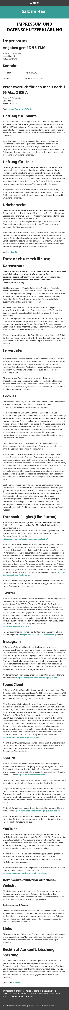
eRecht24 (13, 252)
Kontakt (7, 996)
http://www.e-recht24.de (20, 109)
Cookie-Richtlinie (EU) (22, 996)
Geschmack (18, 994)
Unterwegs (19, 991)
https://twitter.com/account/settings (39, 634)
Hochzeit (7, 994)
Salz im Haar (34, 11)
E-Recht (16, 982)
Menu (36, 3)
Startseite (8, 991)
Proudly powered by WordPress (14, 1006)
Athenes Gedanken (34, 991)
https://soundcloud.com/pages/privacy (21, 737)
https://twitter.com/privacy (16, 626)
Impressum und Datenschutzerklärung (42, 994)
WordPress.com (48, 1006)
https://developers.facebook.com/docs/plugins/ (25, 539)
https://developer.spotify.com (31, 774)
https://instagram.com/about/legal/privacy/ (37, 677)
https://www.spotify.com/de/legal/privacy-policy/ (36, 811)
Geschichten (50, 991)
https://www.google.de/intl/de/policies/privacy (25, 873)
